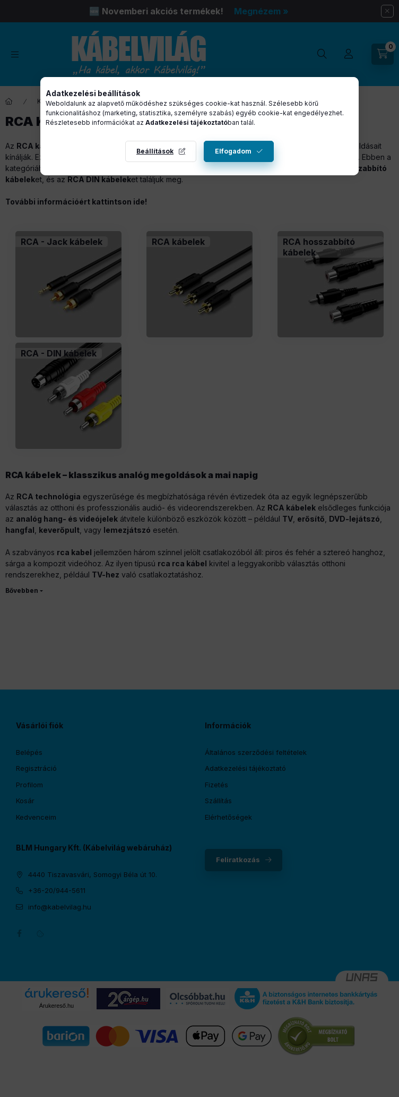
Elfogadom (233, 151)
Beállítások (155, 151)
